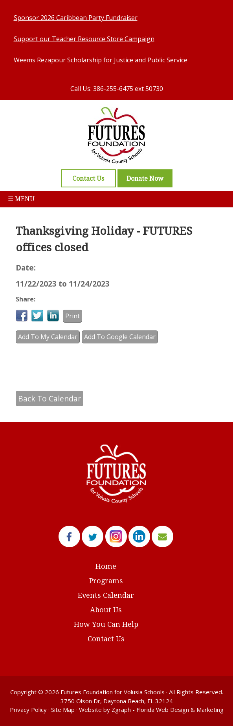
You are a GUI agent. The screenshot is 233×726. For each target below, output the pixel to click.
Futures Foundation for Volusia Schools (113, 692)
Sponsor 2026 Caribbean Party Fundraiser (76, 17)
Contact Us (106, 639)
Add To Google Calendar (120, 336)
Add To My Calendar (47, 336)
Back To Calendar (49, 398)
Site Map (63, 709)
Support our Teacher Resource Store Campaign (84, 38)
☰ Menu (21, 199)
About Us (106, 610)
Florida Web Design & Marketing (180, 709)
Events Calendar (106, 595)
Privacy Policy (28, 709)
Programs (106, 581)
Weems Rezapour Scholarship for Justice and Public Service (100, 60)
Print (72, 316)
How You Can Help (106, 624)
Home (105, 566)
